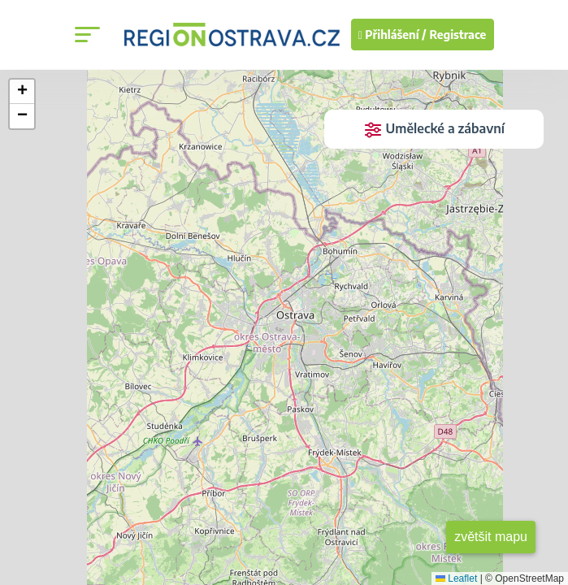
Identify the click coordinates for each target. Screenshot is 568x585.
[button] (22, 92)
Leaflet (456, 578)
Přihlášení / (392, 34)
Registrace (458, 34)
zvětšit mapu (490, 537)
